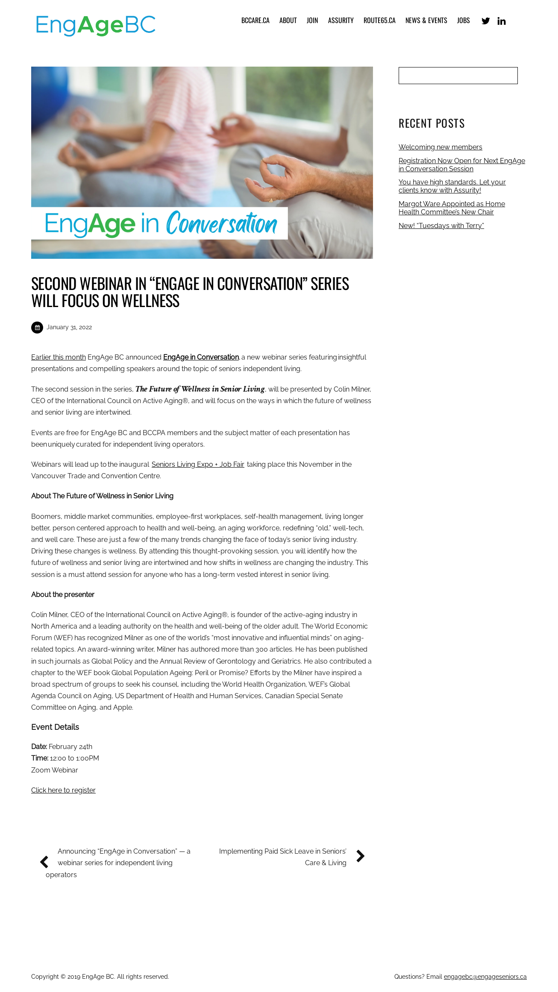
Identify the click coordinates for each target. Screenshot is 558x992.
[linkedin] (502, 20)
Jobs (463, 20)
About (288, 20)
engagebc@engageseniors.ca (485, 976)
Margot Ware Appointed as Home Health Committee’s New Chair (452, 208)
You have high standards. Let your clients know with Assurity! (452, 186)
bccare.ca (255, 20)
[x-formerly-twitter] (486, 20)
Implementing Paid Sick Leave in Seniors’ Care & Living (288, 856)
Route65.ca (380, 20)
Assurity (341, 20)
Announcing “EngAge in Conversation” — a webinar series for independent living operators (118, 862)
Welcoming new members (440, 147)
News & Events (426, 20)
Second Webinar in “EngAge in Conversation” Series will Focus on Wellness (190, 291)
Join (312, 20)
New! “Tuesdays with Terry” (441, 226)
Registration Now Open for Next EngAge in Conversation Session (462, 165)
